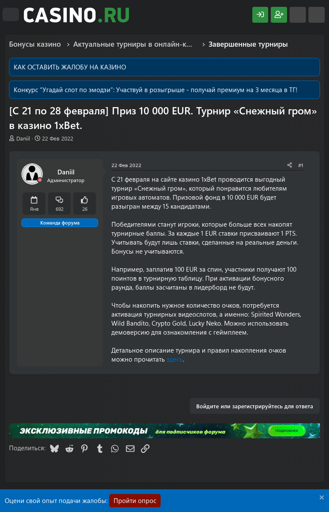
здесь (175, 359)
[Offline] (40, 180)
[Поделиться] (289, 165)
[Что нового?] (298, 15)
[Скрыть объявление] (320, 498)
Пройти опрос (135, 500)
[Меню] (11, 14)
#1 (300, 165)
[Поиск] (316, 15)
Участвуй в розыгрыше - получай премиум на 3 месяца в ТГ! (206, 89)
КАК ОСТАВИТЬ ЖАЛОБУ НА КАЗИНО (70, 67)
